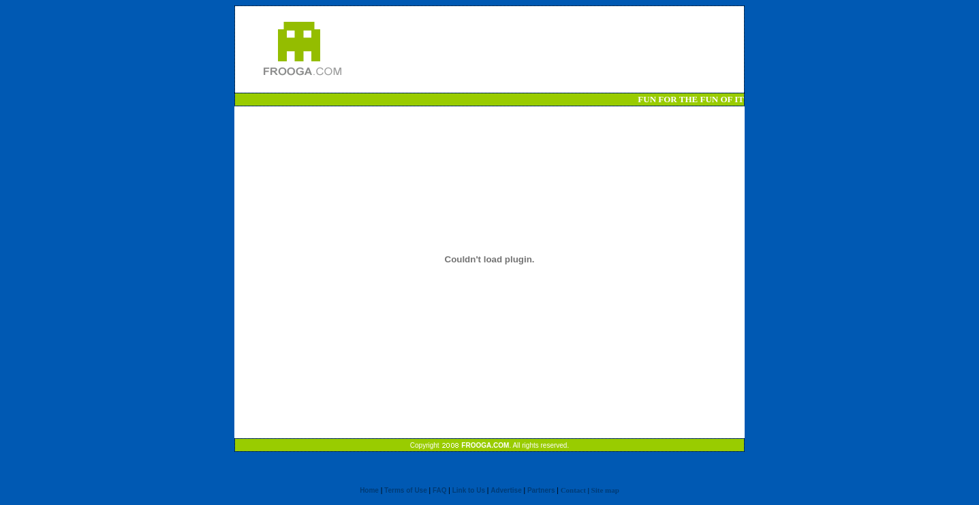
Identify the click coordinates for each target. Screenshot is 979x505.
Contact (573, 490)
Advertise (506, 490)
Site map (605, 490)
